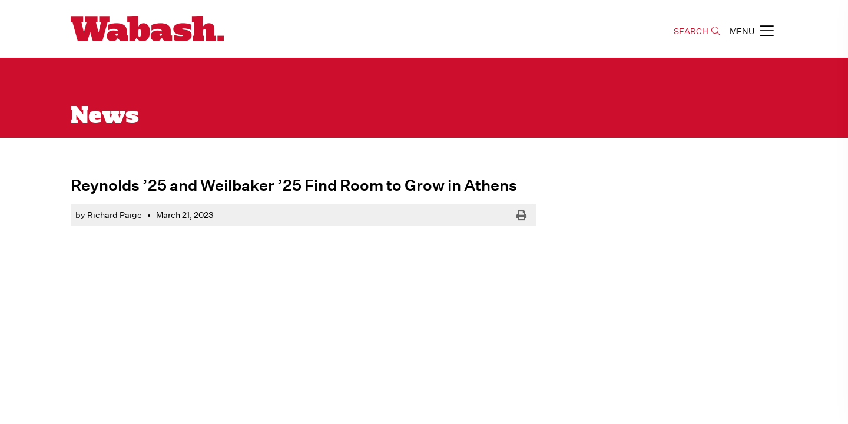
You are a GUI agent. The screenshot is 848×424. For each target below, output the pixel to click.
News (105, 116)
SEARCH (697, 31)
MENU (752, 30)
